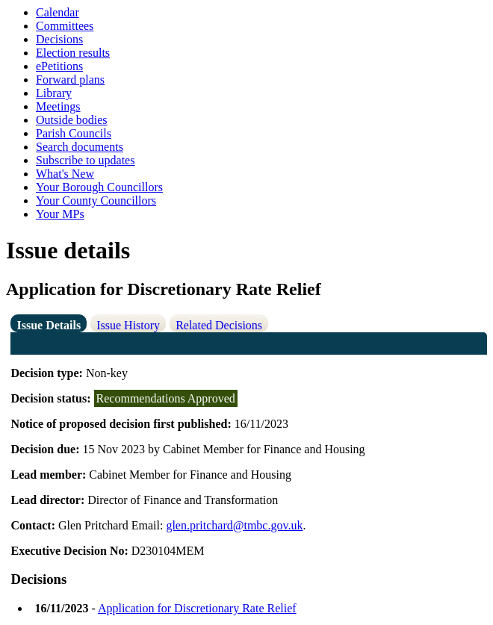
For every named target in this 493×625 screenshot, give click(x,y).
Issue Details (48, 325)
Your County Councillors (96, 200)
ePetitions (59, 66)
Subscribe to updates (85, 160)
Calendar (57, 12)
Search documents (79, 146)
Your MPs (60, 214)
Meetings (58, 106)
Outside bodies (72, 120)
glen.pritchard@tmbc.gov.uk (234, 525)
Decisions (59, 39)
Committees (64, 25)
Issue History (128, 325)
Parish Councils (73, 133)
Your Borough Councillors (99, 187)
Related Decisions (219, 325)
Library (54, 93)
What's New (65, 173)
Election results (73, 52)
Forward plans (70, 79)
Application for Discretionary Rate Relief (197, 608)
